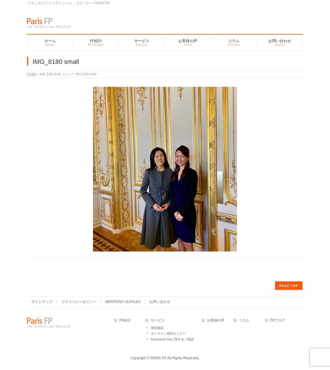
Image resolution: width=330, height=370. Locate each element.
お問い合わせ (159, 302)
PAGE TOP (288, 286)
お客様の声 (216, 320)
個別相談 (157, 328)
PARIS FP (158, 358)
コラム (244, 320)
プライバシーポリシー (78, 302)
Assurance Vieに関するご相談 (172, 339)
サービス (158, 320)
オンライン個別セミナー (168, 333)
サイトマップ (41, 302)
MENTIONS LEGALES (122, 302)
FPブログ (277, 320)
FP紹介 (125, 320)
